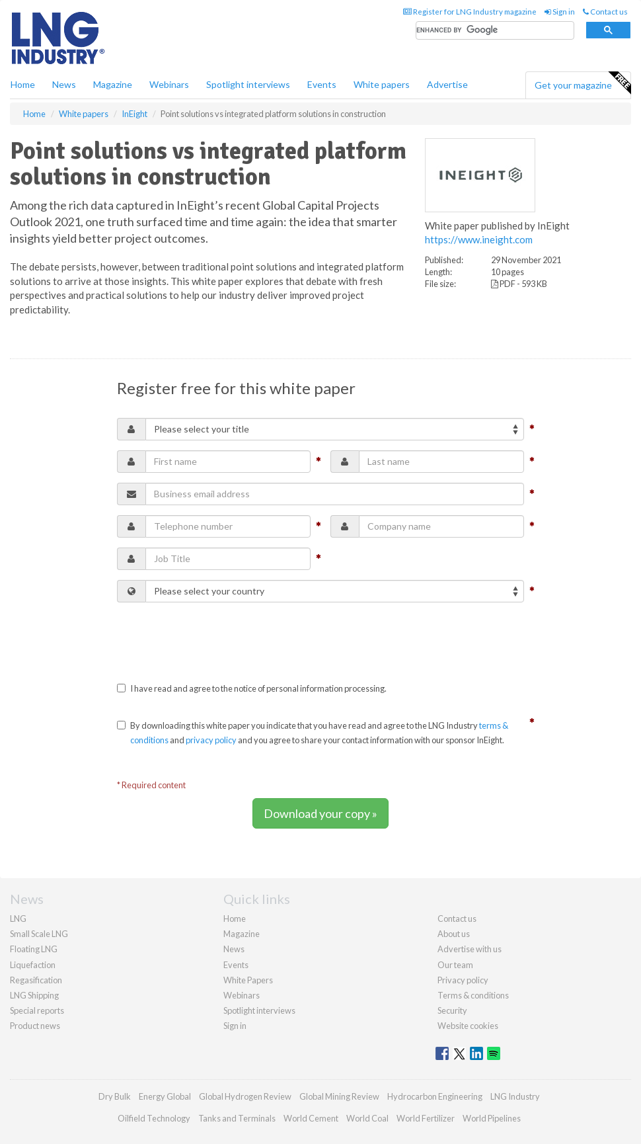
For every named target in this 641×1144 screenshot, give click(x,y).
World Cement (310, 1118)
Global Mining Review (339, 1096)
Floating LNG (33, 949)
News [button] (64, 84)
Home (23, 84)
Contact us (605, 11)
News (234, 949)
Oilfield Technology (154, 1118)
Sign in (560, 11)
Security (452, 1010)
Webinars (169, 84)
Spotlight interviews (248, 84)
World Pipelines (492, 1118)
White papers (382, 84)
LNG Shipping (34, 995)
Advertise (447, 84)
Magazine (112, 84)
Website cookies (467, 1025)
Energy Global (165, 1096)
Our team (455, 965)
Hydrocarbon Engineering (434, 1096)
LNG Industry (515, 1096)
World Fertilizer (425, 1118)
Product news (35, 1025)
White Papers (248, 980)
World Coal (367, 1118)
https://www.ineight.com (479, 239)
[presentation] (217, 638)
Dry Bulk (114, 1096)
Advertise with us (469, 949)
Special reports (37, 1010)
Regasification (36, 980)
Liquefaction (33, 965)
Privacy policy (462, 980)
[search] (495, 30)
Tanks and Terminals (237, 1118)
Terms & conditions (473, 995)
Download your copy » (320, 813)
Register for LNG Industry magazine (470, 11)
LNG (18, 918)
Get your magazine (582, 83)
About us (453, 933)
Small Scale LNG (39, 933)
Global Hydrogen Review (245, 1096)
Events (321, 84)
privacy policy (211, 740)
